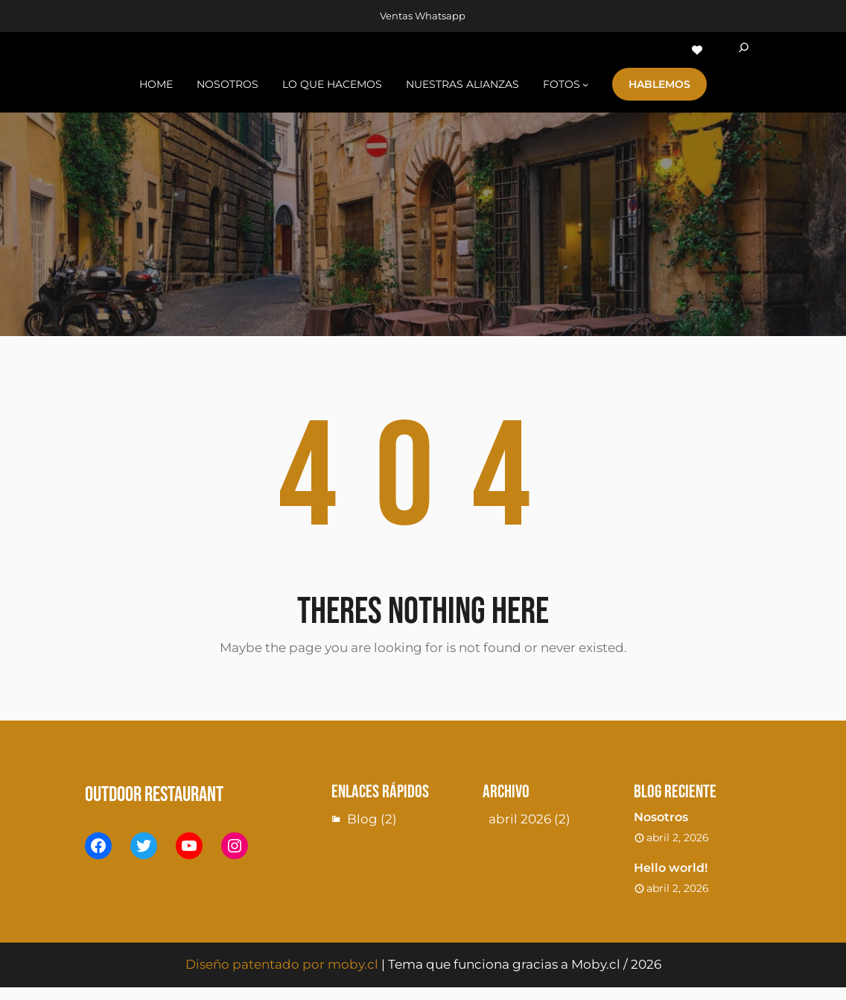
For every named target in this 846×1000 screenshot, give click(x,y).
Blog (362, 818)
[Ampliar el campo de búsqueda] (743, 50)
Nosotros (661, 817)
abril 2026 (520, 818)
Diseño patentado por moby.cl (281, 964)
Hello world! (670, 868)
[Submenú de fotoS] (585, 84)
